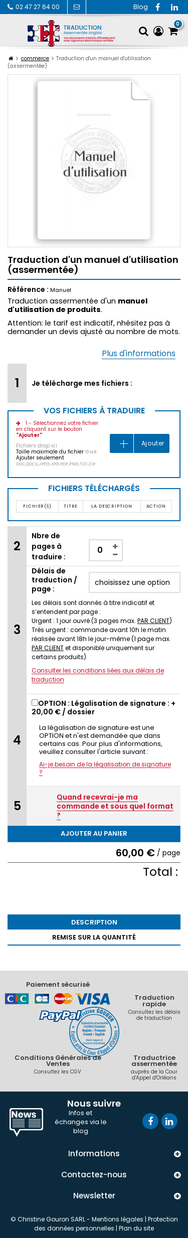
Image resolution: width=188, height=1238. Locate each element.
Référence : (28, 289)
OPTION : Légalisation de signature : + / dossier (103, 707)
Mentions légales (117, 1219)
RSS (140, 7)
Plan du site (136, 1228)
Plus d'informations (138, 353)
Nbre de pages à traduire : (49, 546)
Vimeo (174, 7)
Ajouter (152, 443)
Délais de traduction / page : (54, 579)
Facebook (157, 7)
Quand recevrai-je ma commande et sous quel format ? (115, 806)
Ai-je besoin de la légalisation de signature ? (105, 768)
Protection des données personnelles (106, 1223)
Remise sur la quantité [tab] (94, 937)
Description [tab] (94, 922)
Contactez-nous (76, 7)
